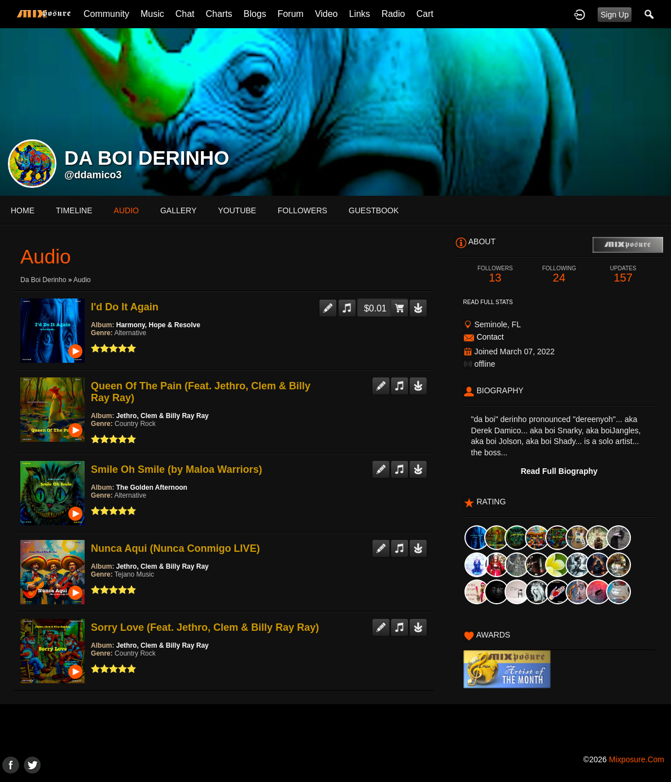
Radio (393, 14)
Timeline (74, 210)
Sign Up (614, 14)
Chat (185, 14)
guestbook (374, 210)
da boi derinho (43, 280)
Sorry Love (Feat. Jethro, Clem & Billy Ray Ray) (205, 627)
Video (326, 14)
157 (623, 274)
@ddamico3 (93, 175)
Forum (291, 14)
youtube (237, 210)
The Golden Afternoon (151, 487)
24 (559, 274)
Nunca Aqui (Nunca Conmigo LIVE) (175, 548)
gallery (178, 210)
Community (106, 14)
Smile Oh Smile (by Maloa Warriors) (176, 469)
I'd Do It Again (125, 307)
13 (495, 274)
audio (126, 210)
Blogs (255, 14)
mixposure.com (636, 759)
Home (22, 210)
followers (302, 210)
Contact (489, 336)
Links (359, 14)
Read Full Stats (488, 302)
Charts (218, 14)
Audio (82, 280)
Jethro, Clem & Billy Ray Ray (162, 416)
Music (152, 14)
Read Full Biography (559, 471)
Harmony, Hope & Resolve (158, 325)
